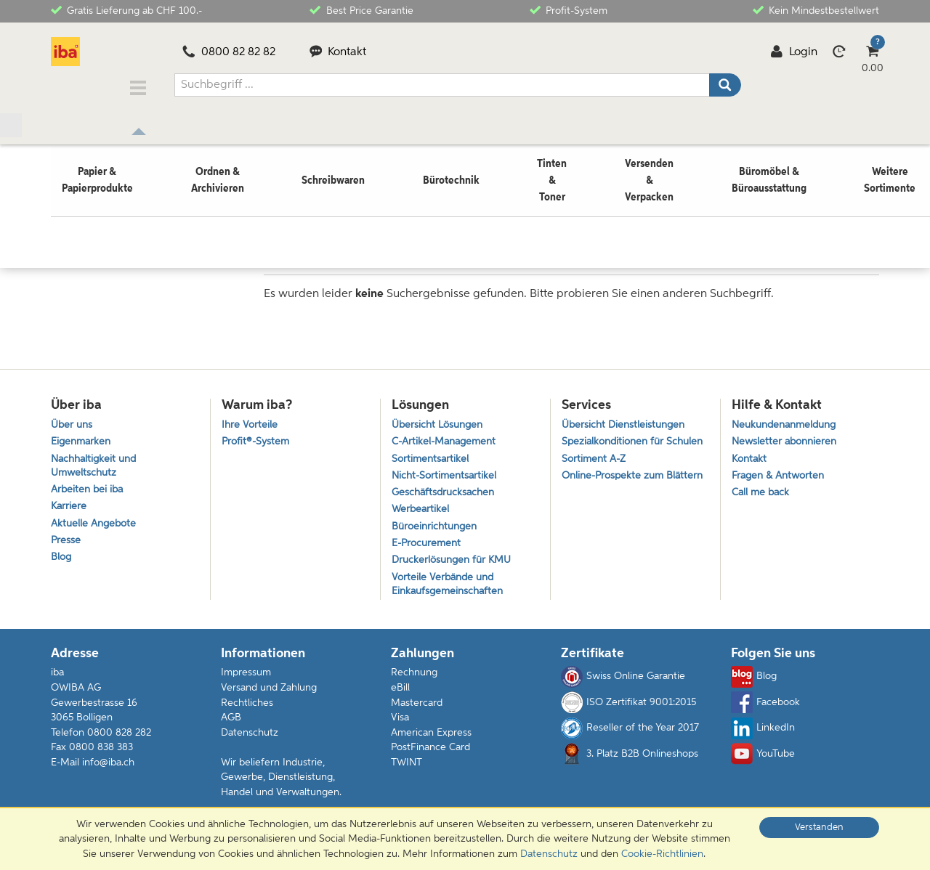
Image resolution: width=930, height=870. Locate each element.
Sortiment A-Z (595, 469)
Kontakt (338, 52)
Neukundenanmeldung (788, 417)
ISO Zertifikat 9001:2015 (628, 711)
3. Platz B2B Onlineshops (629, 762)
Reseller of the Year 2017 (630, 736)
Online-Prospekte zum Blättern (616, 496)
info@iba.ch (108, 770)
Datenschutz (249, 741)
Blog (62, 562)
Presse (66, 543)
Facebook (765, 711)
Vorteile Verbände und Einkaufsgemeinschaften (450, 591)
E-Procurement (428, 546)
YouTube (763, 762)
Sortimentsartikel (432, 454)
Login (793, 52)
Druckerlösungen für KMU (455, 565)
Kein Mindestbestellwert (816, 9)
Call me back (762, 491)
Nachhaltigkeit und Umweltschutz (96, 462)
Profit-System (568, 9)
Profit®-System (257, 436)
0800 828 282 (119, 741)
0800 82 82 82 (228, 52)
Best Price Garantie (361, 9)
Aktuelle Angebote (96, 525)
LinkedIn (763, 736)
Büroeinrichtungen (437, 528)
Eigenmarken (82, 436)
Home (64, 216)
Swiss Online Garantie (623, 685)
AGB (231, 726)
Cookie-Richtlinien (662, 854)
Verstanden (819, 827)
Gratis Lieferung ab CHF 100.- (126, 9)
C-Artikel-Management (448, 436)
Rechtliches (247, 711)
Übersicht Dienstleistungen (626, 417)
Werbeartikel (421, 509)
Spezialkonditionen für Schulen (616, 444)
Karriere (69, 506)
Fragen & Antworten (781, 472)
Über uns (73, 417)
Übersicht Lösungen (440, 417)
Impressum (246, 681)
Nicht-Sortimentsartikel (446, 472)
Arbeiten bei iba (89, 488)
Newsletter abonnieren (787, 436)
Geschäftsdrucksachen (446, 491)
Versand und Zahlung (269, 696)
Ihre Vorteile (250, 417)
